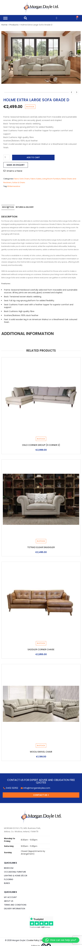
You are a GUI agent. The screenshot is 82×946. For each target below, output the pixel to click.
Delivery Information (14, 908)
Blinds (7, 883)
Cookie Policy (33, 940)
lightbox (6, 78)
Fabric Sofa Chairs (22, 178)
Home (4, 24)
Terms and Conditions (15, 904)
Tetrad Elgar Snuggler (41, 547)
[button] (60, 940)
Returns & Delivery (25, 207)
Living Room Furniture (51, 178)
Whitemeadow (13, 186)
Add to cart (33, 157)
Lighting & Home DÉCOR (15, 875)
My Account (10, 897)
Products (13, 24)
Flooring (8, 879)
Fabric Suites (35, 178)
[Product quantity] (6, 157)
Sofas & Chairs (18, 182)
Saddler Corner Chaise (41, 649)
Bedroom (8, 868)
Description (8, 207)
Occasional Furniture (15, 871)
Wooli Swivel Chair (41, 751)
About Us (8, 901)
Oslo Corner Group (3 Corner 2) (41, 445)
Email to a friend (14, 171)
